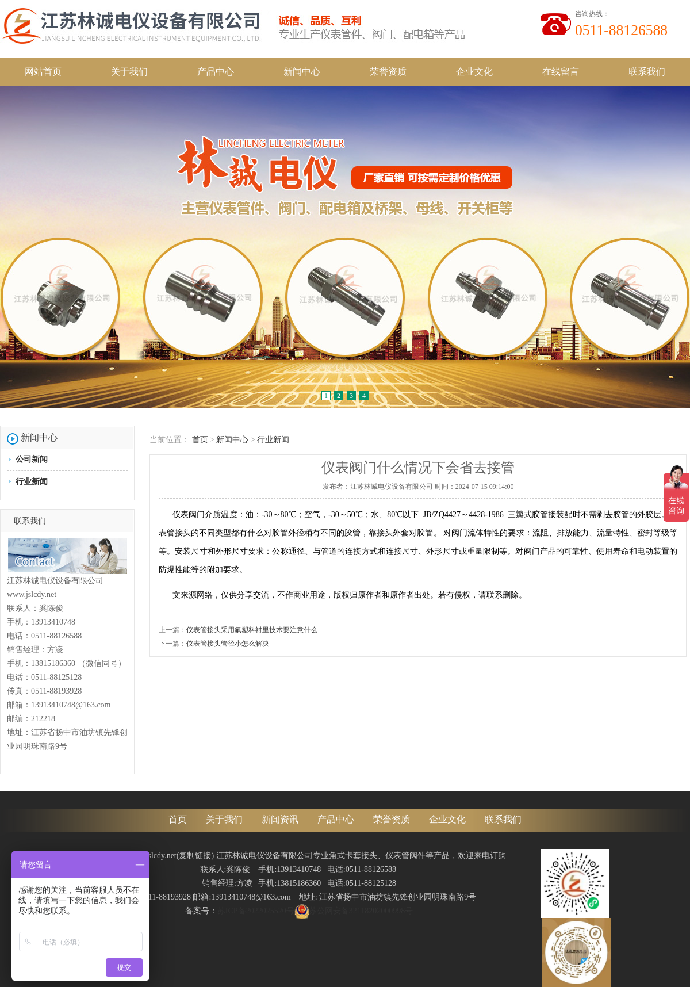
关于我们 (129, 71)
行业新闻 (32, 481)
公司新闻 (32, 459)
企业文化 (474, 71)
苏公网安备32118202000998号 (353, 910)
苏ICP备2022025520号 (255, 910)
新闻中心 (301, 71)
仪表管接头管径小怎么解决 (227, 644)
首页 (200, 439)
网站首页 (43, 71)
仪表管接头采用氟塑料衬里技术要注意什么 (251, 630)
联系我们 (646, 71)
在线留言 (560, 71)
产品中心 (215, 71)
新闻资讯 (280, 819)
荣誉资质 (388, 71)
